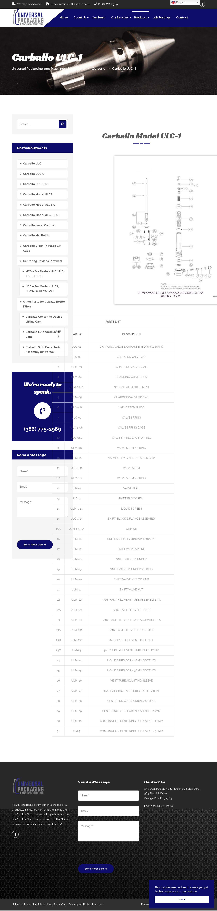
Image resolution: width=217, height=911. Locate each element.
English (178, 3)
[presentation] (104, 855)
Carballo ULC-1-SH (35, 184)
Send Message (96, 869)
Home (64, 17)
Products (140, 17)
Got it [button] (182, 899)
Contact (182, 17)
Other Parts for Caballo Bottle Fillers (44, 304)
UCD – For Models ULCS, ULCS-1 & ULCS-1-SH (42, 289)
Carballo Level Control (39, 225)
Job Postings (161, 17)
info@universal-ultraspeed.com (70, 4)
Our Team (98, 17)
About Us (80, 17)
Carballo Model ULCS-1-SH (41, 215)
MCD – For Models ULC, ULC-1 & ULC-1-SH (45, 274)
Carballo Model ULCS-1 (39, 204)
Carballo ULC (32, 163)
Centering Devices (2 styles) (42, 261)
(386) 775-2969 (108, 4)
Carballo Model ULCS (37, 194)
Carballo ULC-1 (33, 173)
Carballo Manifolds (36, 235)
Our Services (120, 17)
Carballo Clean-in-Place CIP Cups (42, 248)
